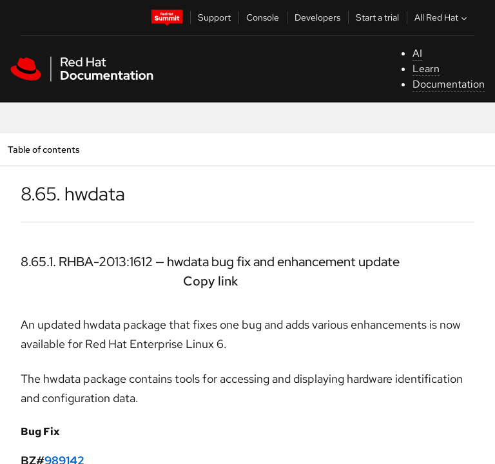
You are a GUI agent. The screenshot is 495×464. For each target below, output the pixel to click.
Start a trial (377, 17)
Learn (426, 68)
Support (214, 17)
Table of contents (43, 149)
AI (417, 53)
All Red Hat (442, 17)
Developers (317, 17)
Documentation (448, 84)
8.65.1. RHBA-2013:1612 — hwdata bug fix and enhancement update (210, 261)
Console (262, 17)
